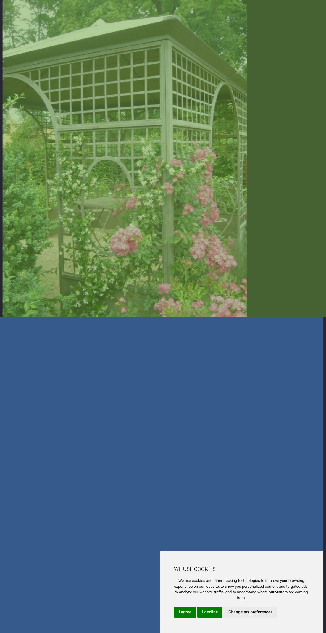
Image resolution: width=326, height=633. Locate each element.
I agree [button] (185, 612)
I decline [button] (210, 612)
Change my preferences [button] (250, 612)
